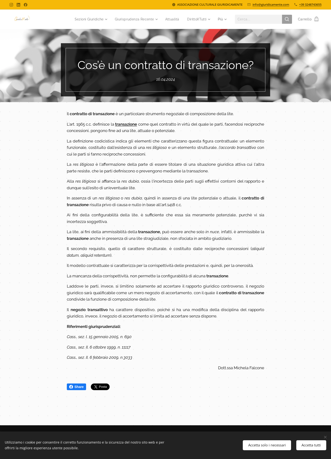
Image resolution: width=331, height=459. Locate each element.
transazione (126, 124)
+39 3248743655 (310, 4)
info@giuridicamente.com (271, 4)
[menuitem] (87, 19)
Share (76, 387)
